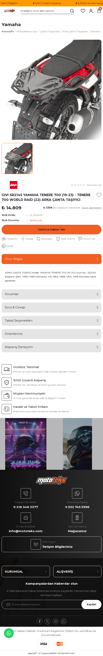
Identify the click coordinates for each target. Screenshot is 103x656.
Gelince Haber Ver (51, 229)
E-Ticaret (43, 653)
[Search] (47, 11)
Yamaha (11, 24)
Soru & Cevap (15, 307)
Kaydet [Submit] (91, 604)
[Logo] (9, 10)
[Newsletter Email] (51, 604)
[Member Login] (91, 10)
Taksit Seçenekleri (18, 320)
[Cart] (99, 10)
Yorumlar (12, 294)
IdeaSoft (32, 653)
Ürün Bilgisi (13, 259)
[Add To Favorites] (99, 194)
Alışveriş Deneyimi (19, 347)
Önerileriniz (14, 334)
